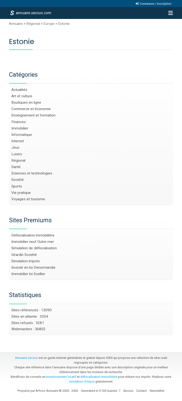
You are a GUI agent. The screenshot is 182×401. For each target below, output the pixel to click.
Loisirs (16, 154)
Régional (34, 24)
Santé (16, 167)
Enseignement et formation (33, 115)
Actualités (19, 90)
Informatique (21, 135)
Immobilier (19, 128)
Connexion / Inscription (155, 3)
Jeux (15, 147)
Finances (18, 122)
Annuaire (16, 24)
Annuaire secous (26, 358)
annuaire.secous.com (33, 13)
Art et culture (21, 96)
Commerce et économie (31, 109)
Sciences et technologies (31, 173)
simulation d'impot (82, 381)
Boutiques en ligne (26, 102)
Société (17, 180)
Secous (128, 390)
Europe (49, 24)
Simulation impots (25, 261)
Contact (141, 390)
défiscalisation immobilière (98, 377)
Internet (17, 141)
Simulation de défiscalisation (34, 248)
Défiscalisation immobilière (33, 235)
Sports (16, 186)
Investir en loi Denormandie (33, 267)
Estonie (64, 24)
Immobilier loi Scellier (28, 274)
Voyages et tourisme (28, 199)
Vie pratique (21, 193)
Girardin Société (24, 255)
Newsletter (157, 390)
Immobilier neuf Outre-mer (32, 242)
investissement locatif (61, 377)
